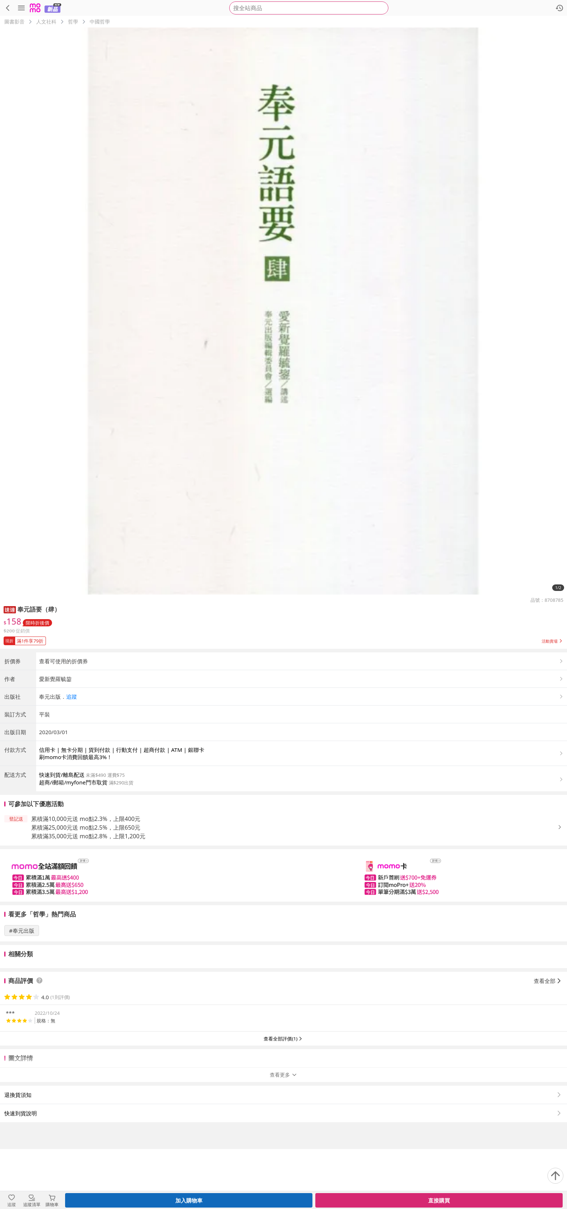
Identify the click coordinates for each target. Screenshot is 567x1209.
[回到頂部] (555, 1176)
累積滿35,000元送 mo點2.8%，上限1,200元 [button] (88, 896)
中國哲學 (100, 21)
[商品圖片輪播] (283, 311)
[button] (10, 609)
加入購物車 (188, 1200)
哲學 (73, 21)
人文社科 (46, 21)
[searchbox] (308, 7)
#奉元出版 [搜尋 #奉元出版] (21, 990)
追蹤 (71, 756)
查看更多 (283, 1134)
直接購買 (439, 1200)
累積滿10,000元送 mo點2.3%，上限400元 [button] (85, 879)
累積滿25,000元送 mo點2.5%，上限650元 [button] (85, 887)
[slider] (283, 935)
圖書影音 (14, 21)
